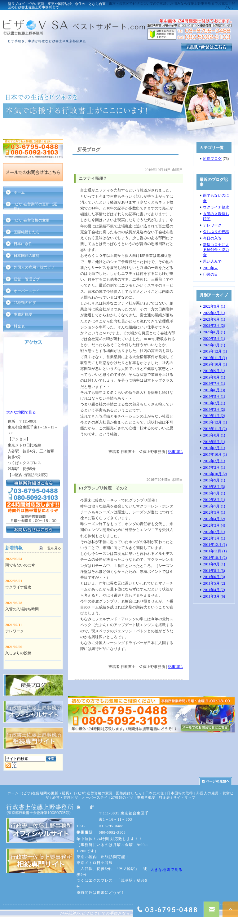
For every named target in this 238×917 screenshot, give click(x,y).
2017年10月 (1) (215, 454)
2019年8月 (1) (214, 377)
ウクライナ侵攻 (216, 207)
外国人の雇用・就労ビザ (34, 267)
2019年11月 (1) (215, 358)
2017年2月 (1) (214, 467)
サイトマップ (184, 797)
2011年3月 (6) (214, 596)
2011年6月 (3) (214, 577)
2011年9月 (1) (214, 564)
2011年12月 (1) (215, 544)
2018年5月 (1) (214, 442)
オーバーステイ (27, 291)
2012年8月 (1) (214, 500)
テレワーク (212, 225)
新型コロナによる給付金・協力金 (216, 250)
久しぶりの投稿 (216, 232)
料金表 (19, 326)
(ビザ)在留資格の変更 (32, 220)
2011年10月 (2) (215, 557)
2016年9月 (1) (214, 480)
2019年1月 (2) (214, 416)
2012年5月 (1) (214, 512)
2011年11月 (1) (215, 551)
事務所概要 (23, 314)
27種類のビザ (25, 303)
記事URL (175, 452)
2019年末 (210, 268)
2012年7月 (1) (214, 506)
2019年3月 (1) (214, 403)
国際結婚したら (27, 232)
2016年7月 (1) (214, 493)
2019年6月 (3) (214, 390)
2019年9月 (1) (214, 371)
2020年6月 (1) (214, 332)
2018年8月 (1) (214, 435)
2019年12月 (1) (215, 351)
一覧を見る (52, 548)
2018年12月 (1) (215, 422)
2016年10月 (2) (215, 474)
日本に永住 (23, 244)
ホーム (19, 192)
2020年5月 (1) (214, 338)
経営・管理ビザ (27, 279)
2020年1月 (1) (214, 345)
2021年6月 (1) (214, 319)
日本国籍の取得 (27, 255)
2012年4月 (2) (214, 519)
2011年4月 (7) (214, 590)
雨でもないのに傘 (20, 565)
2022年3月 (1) (214, 313)
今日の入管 (212, 238)
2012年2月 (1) (214, 532)
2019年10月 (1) (215, 364)
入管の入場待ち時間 (22, 609)
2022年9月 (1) (214, 306)
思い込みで (212, 261)
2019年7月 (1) (214, 383)
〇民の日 (210, 274)
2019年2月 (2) (214, 409)
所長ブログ (212, 158)
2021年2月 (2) (214, 325)
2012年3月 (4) (214, 525)
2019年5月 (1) (214, 396)
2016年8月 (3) (214, 487)
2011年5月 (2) (214, 583)
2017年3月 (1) (214, 461)
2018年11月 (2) (215, 429)
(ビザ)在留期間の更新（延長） (35, 206)
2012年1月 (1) (214, 538)
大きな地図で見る (21, 412)
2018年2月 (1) (214, 448)
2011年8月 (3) (214, 570)
